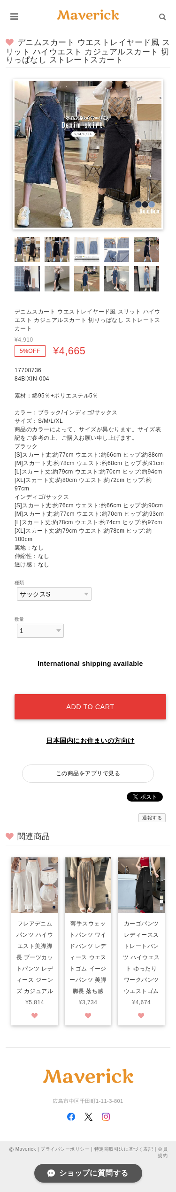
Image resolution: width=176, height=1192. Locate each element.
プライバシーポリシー (65, 1149)
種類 (19, 582)
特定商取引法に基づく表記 (123, 1149)
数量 (19, 619)
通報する (152, 817)
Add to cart (90, 707)
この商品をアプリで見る (88, 773)
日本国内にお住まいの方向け (90, 740)
